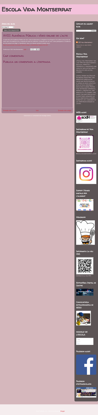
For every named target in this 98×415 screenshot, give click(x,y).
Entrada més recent (9, 110)
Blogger (62, 411)
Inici (37, 110)
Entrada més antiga (64, 110)
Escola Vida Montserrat (36, 9)
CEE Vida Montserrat (85, 42)
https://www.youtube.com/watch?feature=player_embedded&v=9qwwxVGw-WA (25, 45)
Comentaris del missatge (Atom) (42, 115)
